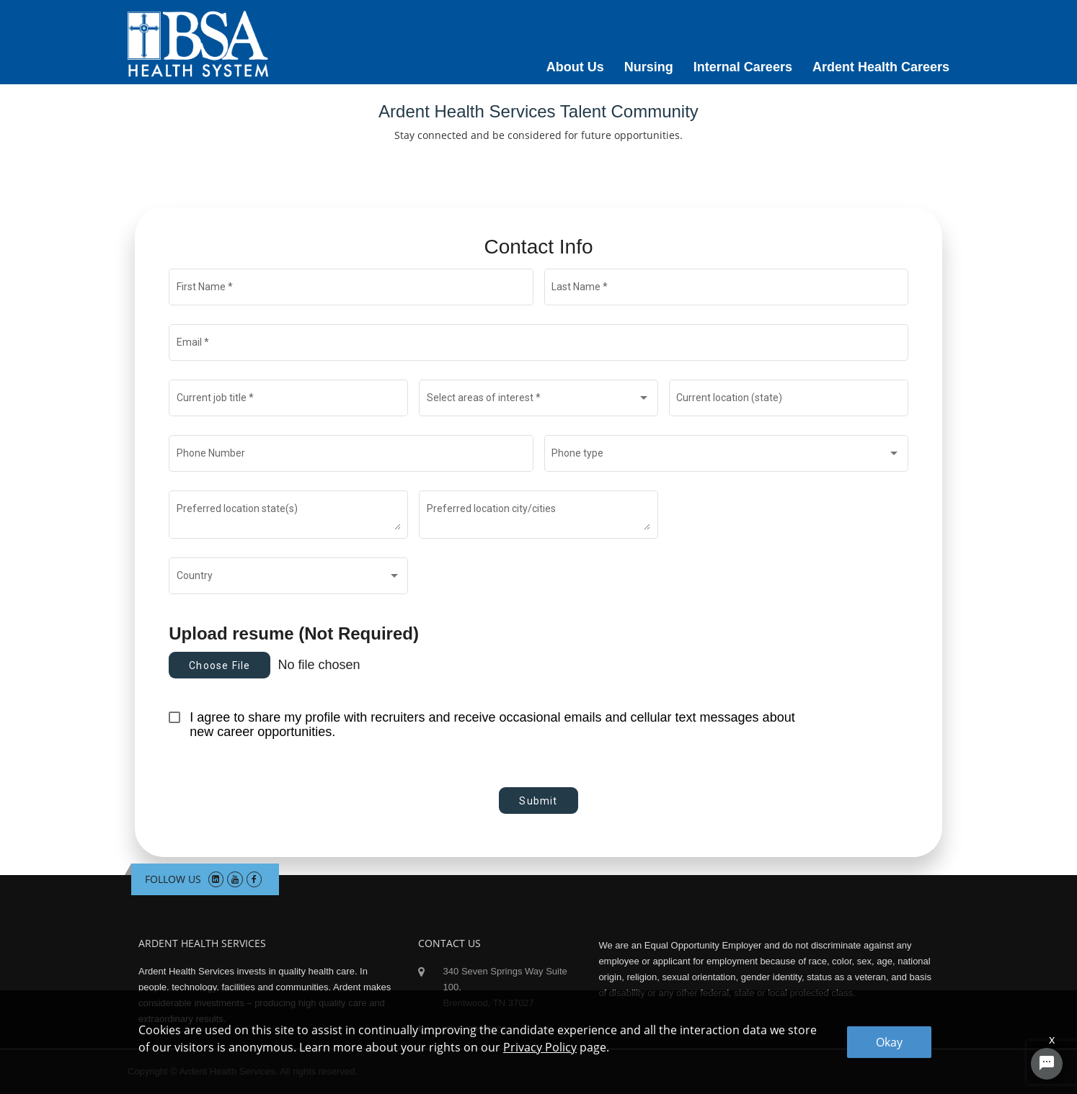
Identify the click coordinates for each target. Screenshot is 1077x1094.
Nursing (648, 67)
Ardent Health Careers (880, 67)
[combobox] (539, 400)
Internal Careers (742, 67)
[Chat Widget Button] (1047, 1064)
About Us (575, 67)
